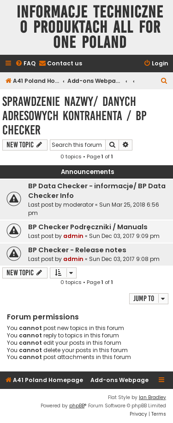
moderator (78, 205)
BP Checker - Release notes (77, 250)
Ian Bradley (152, 397)
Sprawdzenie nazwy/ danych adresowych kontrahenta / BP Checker (74, 115)
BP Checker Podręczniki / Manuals (88, 227)
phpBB (76, 405)
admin (73, 236)
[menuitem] (25, 64)
